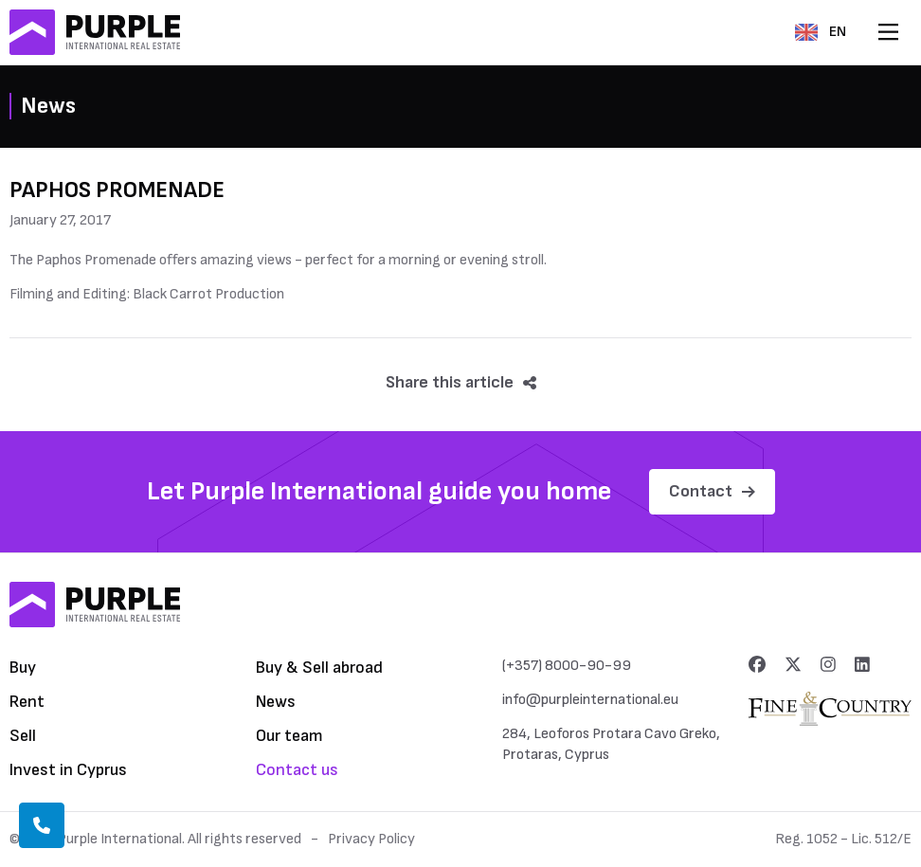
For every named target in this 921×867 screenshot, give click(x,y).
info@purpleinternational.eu (590, 700)
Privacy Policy (371, 839)
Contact (712, 491)
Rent (27, 702)
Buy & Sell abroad (319, 667)
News (276, 702)
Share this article (461, 382)
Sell (22, 736)
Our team (289, 736)
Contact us (297, 770)
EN (820, 32)
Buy (22, 667)
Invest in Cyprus (68, 770)
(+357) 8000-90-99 (566, 666)
